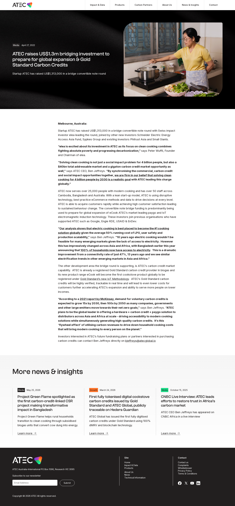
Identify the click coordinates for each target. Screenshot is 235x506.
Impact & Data (97, 5)
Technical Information (135, 478)
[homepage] (22, 5)
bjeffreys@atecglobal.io (140, 340)
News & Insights (190, 5)
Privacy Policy (185, 471)
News (127, 475)
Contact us (183, 462)
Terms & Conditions (187, 474)
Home (127, 462)
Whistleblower (185, 468)
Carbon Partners (143, 5)
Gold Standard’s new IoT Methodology (104, 278)
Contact (213, 5)
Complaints (183, 465)
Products (120, 5)
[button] (97, 5)
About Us (167, 5)
